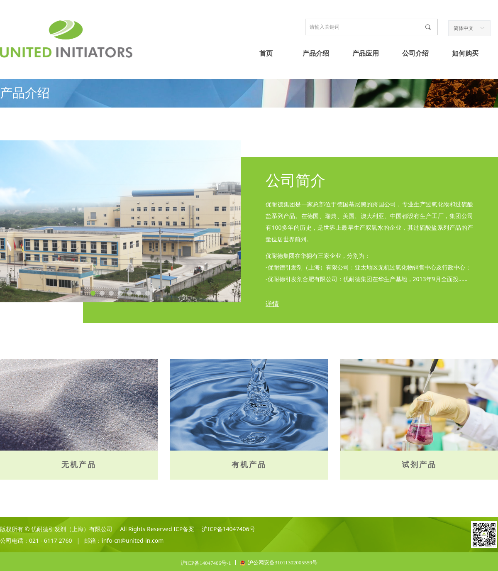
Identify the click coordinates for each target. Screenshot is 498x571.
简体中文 (464, 28)
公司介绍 (415, 53)
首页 (266, 53)
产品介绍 (316, 53)
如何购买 (465, 53)
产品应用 (365, 53)
